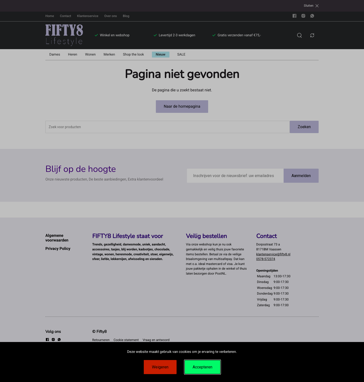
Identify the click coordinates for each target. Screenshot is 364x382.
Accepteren (202, 367)
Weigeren (160, 367)
